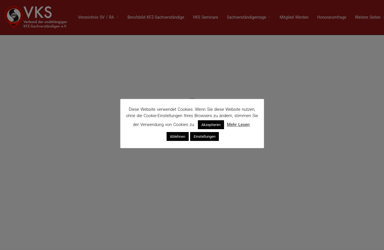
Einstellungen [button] (204, 136)
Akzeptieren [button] (211, 125)
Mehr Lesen (238, 124)
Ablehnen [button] (177, 136)
